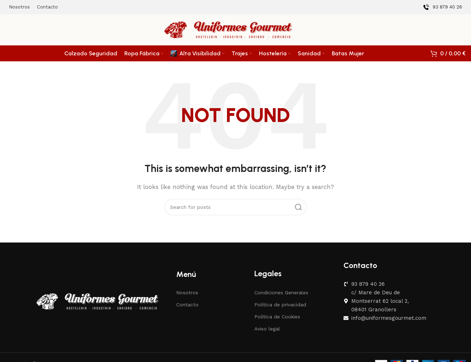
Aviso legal (267, 329)
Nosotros (187, 292)
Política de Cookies (277, 316)
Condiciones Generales (281, 292)
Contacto (187, 304)
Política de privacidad (280, 304)
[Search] (235, 207)
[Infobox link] (442, 7)
